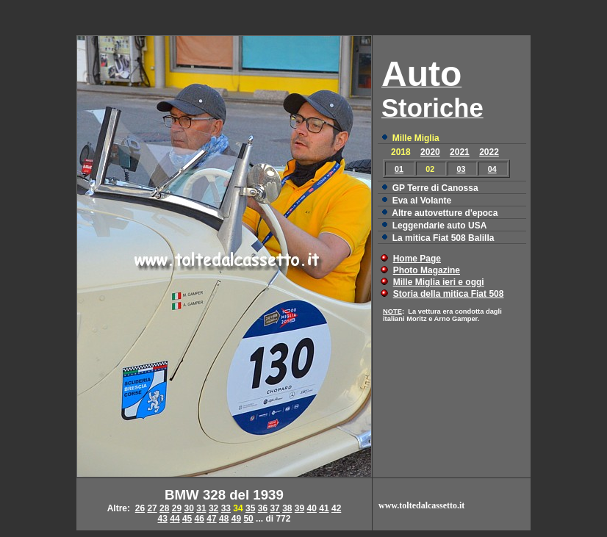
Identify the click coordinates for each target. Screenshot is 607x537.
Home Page (417, 258)
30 (189, 508)
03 (461, 169)
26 (140, 508)
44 (174, 518)
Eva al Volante (421, 200)
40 (312, 508)
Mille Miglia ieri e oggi (438, 282)
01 (399, 169)
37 (274, 508)
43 (163, 518)
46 (199, 518)
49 (236, 518)
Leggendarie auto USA (439, 225)
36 (262, 508)
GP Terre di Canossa (435, 188)
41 (323, 508)
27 (152, 508)
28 (164, 508)
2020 (430, 152)
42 (336, 508)
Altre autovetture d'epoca (445, 213)
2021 (460, 152)
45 (187, 518)
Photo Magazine (426, 270)
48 (224, 518)
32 (213, 508)
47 (211, 518)
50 (248, 518)
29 (177, 508)
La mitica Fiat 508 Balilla (443, 238)
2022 (489, 152)
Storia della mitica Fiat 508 (448, 294)
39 (299, 508)
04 (492, 169)
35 (250, 508)
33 (226, 508)
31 (201, 508)
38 (287, 508)
